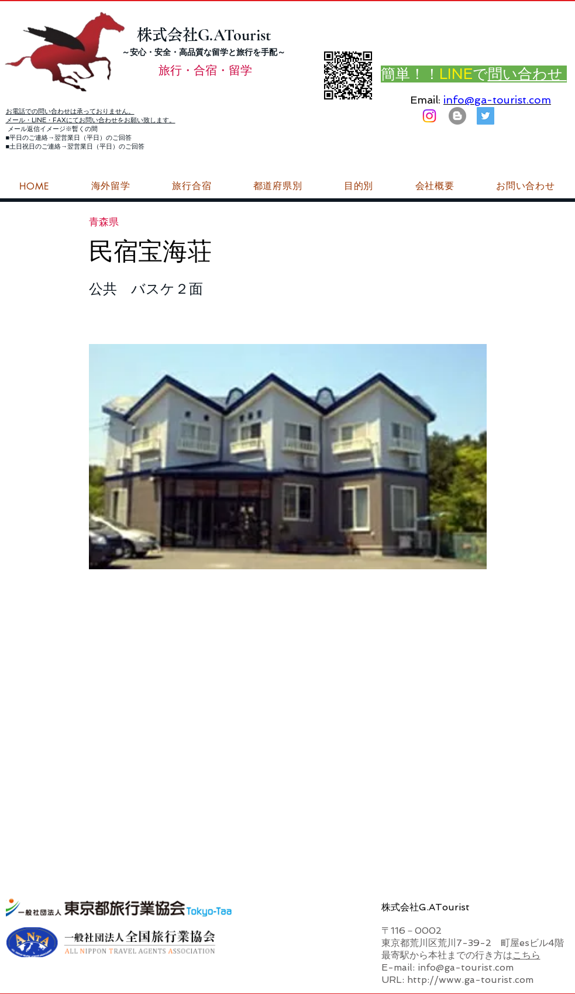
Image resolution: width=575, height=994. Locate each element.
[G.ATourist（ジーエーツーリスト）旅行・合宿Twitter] (485, 116)
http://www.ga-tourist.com (470, 979)
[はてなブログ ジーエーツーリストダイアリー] (457, 116)
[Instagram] (429, 116)
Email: (425, 100)
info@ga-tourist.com (497, 100)
